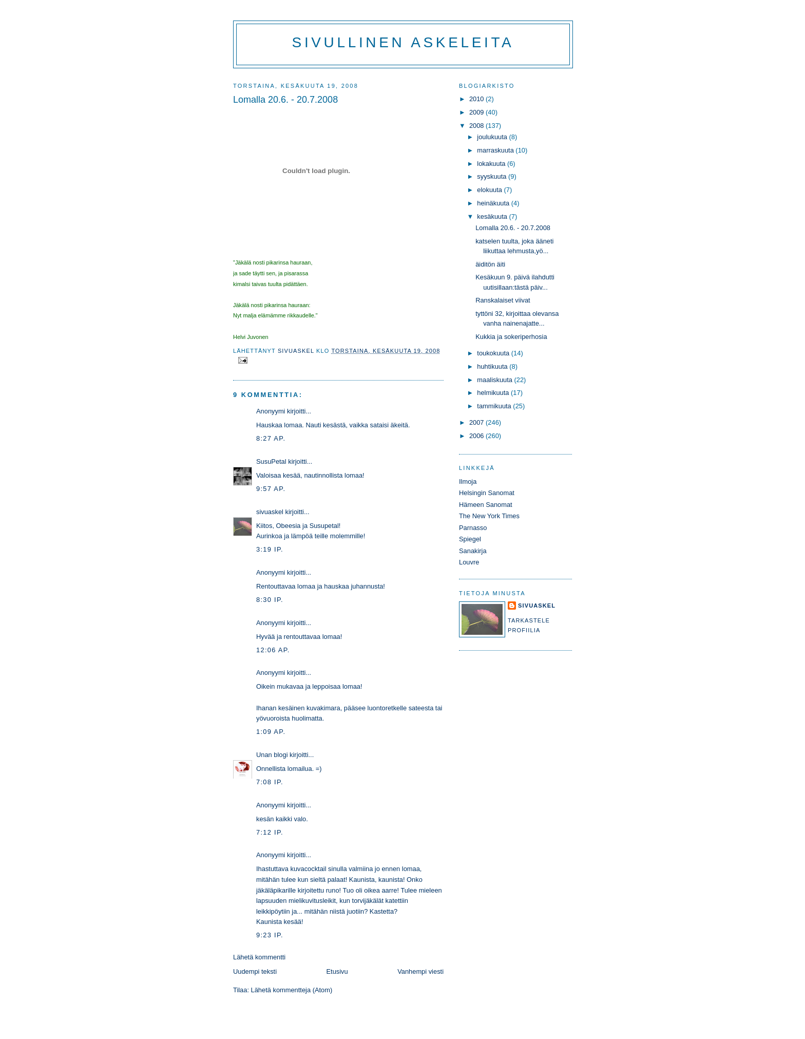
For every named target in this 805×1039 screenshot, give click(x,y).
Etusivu (337, 971)
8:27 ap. (270, 438)
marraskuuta (496, 150)
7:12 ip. (269, 832)
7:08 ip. (269, 782)
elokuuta (490, 190)
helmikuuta (494, 392)
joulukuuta (493, 137)
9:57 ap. (270, 489)
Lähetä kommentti (259, 957)
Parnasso (473, 528)
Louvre (469, 562)
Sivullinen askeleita (403, 42)
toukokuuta (494, 353)
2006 (477, 436)
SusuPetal (271, 461)
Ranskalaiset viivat (502, 300)
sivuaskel (269, 512)
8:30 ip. (269, 599)
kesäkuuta (493, 216)
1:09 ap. (270, 731)
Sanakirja (473, 551)
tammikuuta (495, 406)
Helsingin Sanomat (486, 493)
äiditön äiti (490, 264)
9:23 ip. (269, 935)
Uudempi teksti (255, 971)
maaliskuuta (495, 380)
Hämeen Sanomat (485, 504)
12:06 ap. (273, 650)
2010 (477, 99)
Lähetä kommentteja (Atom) (292, 990)
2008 (477, 125)
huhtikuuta (493, 366)
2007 (477, 422)
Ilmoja (467, 481)
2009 (477, 112)
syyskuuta (492, 176)
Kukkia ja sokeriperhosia (511, 337)
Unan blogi (273, 755)
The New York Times (489, 516)
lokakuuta (492, 163)
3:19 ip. (269, 549)
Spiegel (470, 539)
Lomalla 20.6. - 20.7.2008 (512, 228)
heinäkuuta (494, 203)
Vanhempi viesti (420, 971)
